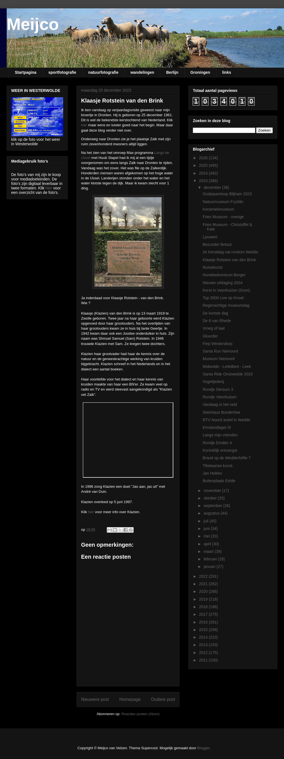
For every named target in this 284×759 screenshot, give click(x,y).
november (212, 490)
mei (207, 536)
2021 (204, 584)
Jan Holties (212, 473)
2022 (204, 576)
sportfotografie (62, 72)
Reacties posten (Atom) (141, 714)
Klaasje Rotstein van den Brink (229, 260)
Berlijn (172, 72)
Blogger (203, 748)
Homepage (130, 699)
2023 (204, 181)
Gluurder (210, 336)
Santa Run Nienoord (220, 351)
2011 (204, 660)
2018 (204, 607)
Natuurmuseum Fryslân (223, 201)
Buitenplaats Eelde (219, 481)
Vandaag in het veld (220, 404)
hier (84, 125)
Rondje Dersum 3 (218, 389)
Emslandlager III (217, 427)
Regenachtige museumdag (226, 305)
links (226, 72)
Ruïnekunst (213, 267)
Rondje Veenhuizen (219, 397)
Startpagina (25, 72)
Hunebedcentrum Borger (224, 275)
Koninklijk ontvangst (220, 450)
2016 (204, 622)
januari (209, 566)
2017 (204, 614)
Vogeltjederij (213, 381)
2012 (204, 652)
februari (210, 559)
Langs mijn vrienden (220, 435)
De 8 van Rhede (217, 320)
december (212, 187)
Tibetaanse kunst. (218, 465)
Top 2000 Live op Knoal (223, 298)
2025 (204, 165)
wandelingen (142, 72)
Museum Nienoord (219, 358)
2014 (204, 637)
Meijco (33, 24)
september (213, 505)
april (207, 544)
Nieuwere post (95, 699)
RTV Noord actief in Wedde (226, 420)
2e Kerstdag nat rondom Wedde (230, 252)
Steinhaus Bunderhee (221, 412)
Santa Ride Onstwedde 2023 (228, 374)
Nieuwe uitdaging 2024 (222, 282)
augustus (212, 513)
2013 (204, 645)
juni (207, 528)
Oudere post (163, 699)
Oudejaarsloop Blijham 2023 (227, 194)
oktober (210, 498)
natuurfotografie (103, 72)
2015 (204, 629)
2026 (204, 158)
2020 (204, 591)
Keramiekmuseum (218, 209)
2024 (204, 173)
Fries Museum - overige (223, 217)
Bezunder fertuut (217, 244)
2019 (204, 599)
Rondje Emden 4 (217, 443)
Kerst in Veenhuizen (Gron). (227, 290)
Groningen (200, 72)
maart (209, 551)
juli (206, 521)
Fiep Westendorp (217, 343)
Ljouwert (210, 237)
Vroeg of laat (214, 328)
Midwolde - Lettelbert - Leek (227, 366)
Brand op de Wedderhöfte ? (227, 458)
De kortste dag (215, 313)
